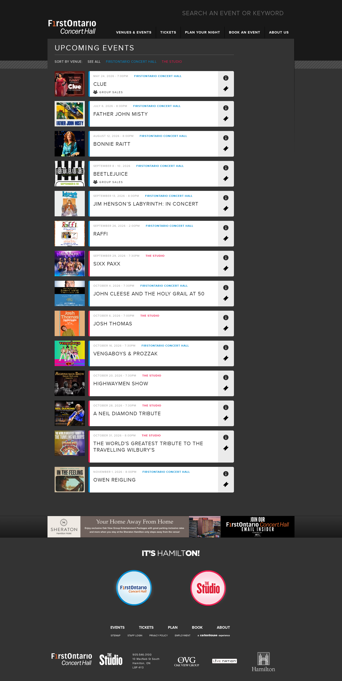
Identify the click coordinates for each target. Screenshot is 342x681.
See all (94, 62)
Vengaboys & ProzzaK (125, 354)
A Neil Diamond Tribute (127, 414)
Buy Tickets (228, 89)
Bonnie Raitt (112, 144)
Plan (173, 627)
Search (291, 13)
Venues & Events (134, 32)
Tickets (168, 32)
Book (197, 627)
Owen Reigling (114, 480)
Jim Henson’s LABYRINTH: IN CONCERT (146, 204)
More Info (228, 78)
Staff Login (135, 635)
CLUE (100, 84)
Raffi (100, 234)
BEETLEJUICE (110, 174)
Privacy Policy (158, 635)
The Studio (172, 62)
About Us (279, 32)
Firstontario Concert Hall (131, 62)
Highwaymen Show (120, 384)
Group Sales (111, 92)
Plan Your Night (202, 32)
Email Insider (332, 48)
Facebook (332, 33)
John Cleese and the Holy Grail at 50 (148, 294)
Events (117, 627)
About (223, 627)
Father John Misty (120, 114)
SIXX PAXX (106, 264)
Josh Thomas (112, 324)
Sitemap (115, 635)
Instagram (332, 63)
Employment (182, 635)
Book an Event (244, 32)
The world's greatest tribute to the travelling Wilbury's (148, 446)
